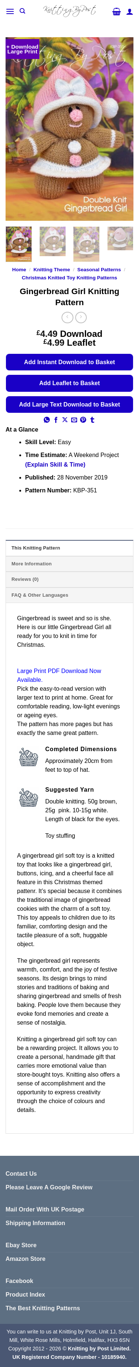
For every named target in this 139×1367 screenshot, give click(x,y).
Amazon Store (26, 1259)
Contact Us (21, 1174)
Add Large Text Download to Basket (69, 404)
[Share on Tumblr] (92, 420)
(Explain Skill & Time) (55, 464)
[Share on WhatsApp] (47, 420)
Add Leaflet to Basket (69, 383)
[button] (10, 11)
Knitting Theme (51, 269)
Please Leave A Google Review (49, 1187)
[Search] (22, 11)
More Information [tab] (31, 563)
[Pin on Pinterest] (83, 420)
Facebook (19, 1281)
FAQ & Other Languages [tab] (39, 595)
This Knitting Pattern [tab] (35, 548)
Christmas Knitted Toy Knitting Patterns (69, 277)
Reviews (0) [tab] (25, 579)
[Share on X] (65, 420)
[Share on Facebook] (56, 420)
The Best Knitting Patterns (43, 1308)
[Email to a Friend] (74, 420)
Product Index (25, 1294)
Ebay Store (21, 1245)
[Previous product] (81, 317)
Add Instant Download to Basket (69, 362)
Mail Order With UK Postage (45, 1209)
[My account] (129, 11)
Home (19, 269)
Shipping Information (35, 1223)
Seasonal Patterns (99, 269)
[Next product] (67, 317)
